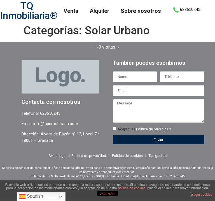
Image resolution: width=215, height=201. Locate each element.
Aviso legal (57, 156)
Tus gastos (158, 156)
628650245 (190, 9)
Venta (71, 11)
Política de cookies (127, 156)
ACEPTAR (107, 193)
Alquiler (99, 11)
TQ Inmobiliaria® (29, 10)
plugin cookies (201, 195)
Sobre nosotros (141, 11)
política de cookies (132, 188)
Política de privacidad (153, 129)
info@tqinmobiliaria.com (55, 123)
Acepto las (144, 129)
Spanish (31, 196)
